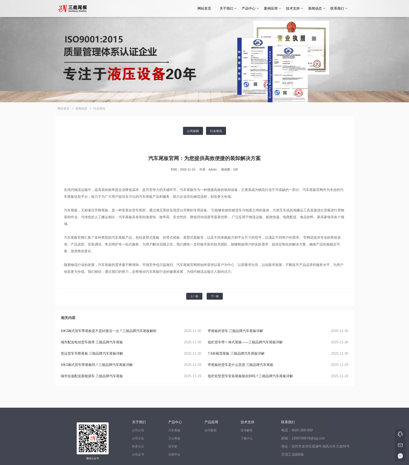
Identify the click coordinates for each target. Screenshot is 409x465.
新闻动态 (316, 8)
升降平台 (174, 454)
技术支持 (294, 8)
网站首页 (204, 8)
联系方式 (138, 446)
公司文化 (138, 438)
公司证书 (138, 454)
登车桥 (172, 446)
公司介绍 (138, 430)
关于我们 (228, 8)
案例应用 (272, 8)
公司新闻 (193, 131)
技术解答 (247, 430)
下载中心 (247, 438)
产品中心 (250, 8)
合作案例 (210, 430)
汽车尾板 (174, 430)
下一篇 (215, 296)
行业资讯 (99, 108)
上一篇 (194, 296)
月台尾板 (174, 438)
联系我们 (339, 8)
